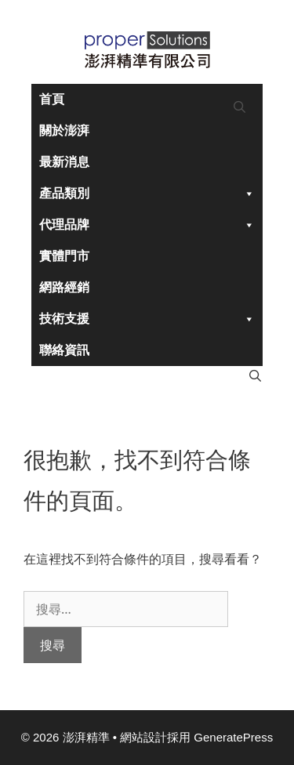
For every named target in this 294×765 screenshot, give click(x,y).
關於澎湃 (64, 130)
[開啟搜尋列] (239, 107)
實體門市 (64, 256)
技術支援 (147, 319)
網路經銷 (64, 287)
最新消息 (64, 162)
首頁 (51, 99)
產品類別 (147, 193)
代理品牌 (147, 225)
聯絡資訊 (64, 350)
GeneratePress (233, 737)
